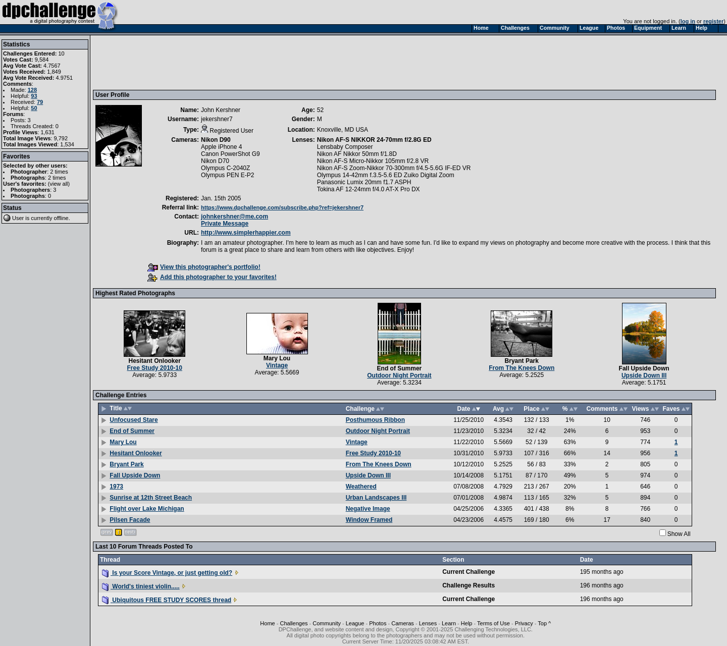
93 (34, 96)
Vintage (277, 365)
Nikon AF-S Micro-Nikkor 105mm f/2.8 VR (373, 161)
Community (327, 623)
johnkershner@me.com (234, 216)
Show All (679, 533)
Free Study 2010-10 (154, 367)
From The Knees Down (521, 367)
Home (267, 623)
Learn (449, 623)
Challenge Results (468, 585)
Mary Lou (277, 358)
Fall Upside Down (644, 368)
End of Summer (399, 368)
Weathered (361, 486)
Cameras (402, 623)
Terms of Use (493, 623)
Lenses (428, 623)
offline (61, 218)
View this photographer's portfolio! (204, 267)
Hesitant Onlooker (155, 360)
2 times (59, 172)
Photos (377, 623)
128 (32, 90)
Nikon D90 (216, 139)
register (713, 21)
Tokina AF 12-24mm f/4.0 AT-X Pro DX (368, 189)
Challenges (293, 623)
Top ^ (544, 623)
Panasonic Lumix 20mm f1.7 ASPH (364, 182)
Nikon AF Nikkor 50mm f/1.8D (357, 153)
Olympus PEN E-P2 (227, 175)
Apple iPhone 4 (221, 146)
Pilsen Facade (130, 519)
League (355, 623)
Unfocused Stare (134, 419)
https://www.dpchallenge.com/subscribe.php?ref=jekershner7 (282, 207)
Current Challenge (468, 571)
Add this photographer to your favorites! (212, 277)
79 (40, 102)
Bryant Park (522, 360)
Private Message (224, 223)
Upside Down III (643, 375)
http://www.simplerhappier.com (246, 232)
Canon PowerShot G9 (230, 153)
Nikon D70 (215, 161)
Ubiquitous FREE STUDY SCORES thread (166, 600)
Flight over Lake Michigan (147, 508)
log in (688, 21)
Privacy (524, 623)
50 (34, 108)
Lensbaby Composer (345, 146)
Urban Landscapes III (376, 497)
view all (59, 184)
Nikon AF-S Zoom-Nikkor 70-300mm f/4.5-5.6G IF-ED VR (394, 168)
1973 (116, 486)
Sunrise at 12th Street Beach (151, 497)
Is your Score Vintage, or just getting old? (167, 572)
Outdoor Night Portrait (399, 375)
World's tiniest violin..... (141, 586)
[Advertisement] (279, 62)
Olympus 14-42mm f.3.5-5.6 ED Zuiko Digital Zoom (385, 175)
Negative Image (368, 508)
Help (467, 623)
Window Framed (369, 519)
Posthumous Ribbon (375, 419)
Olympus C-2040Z (225, 168)
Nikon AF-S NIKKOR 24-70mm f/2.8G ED (374, 139)
